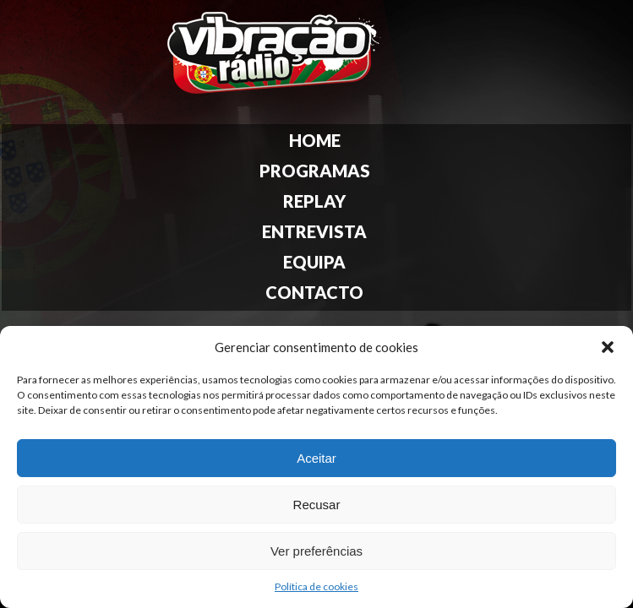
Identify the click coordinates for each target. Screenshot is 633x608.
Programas (314, 170)
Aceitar (316, 458)
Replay (314, 201)
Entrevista (314, 231)
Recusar (317, 504)
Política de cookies (316, 586)
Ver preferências (316, 551)
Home (315, 140)
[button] (607, 347)
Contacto (314, 292)
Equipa (314, 262)
